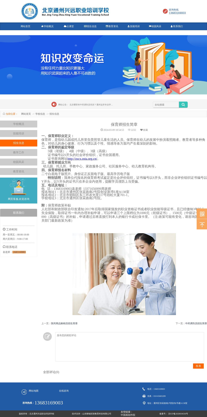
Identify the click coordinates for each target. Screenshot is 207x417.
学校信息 (40, 114)
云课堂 (68, 26)
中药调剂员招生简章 (196, 323)
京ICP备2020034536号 (178, 414)
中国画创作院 (128, 415)
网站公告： (63, 104)
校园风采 (155, 26)
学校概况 (47, 26)
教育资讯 (111, 26)
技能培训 (133, 26)
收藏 (144, 130)
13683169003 (19, 252)
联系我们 (176, 26)
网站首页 (25, 26)
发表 (198, 365)
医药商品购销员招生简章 (64, 323)
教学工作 (18, 152)
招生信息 (90, 26)
